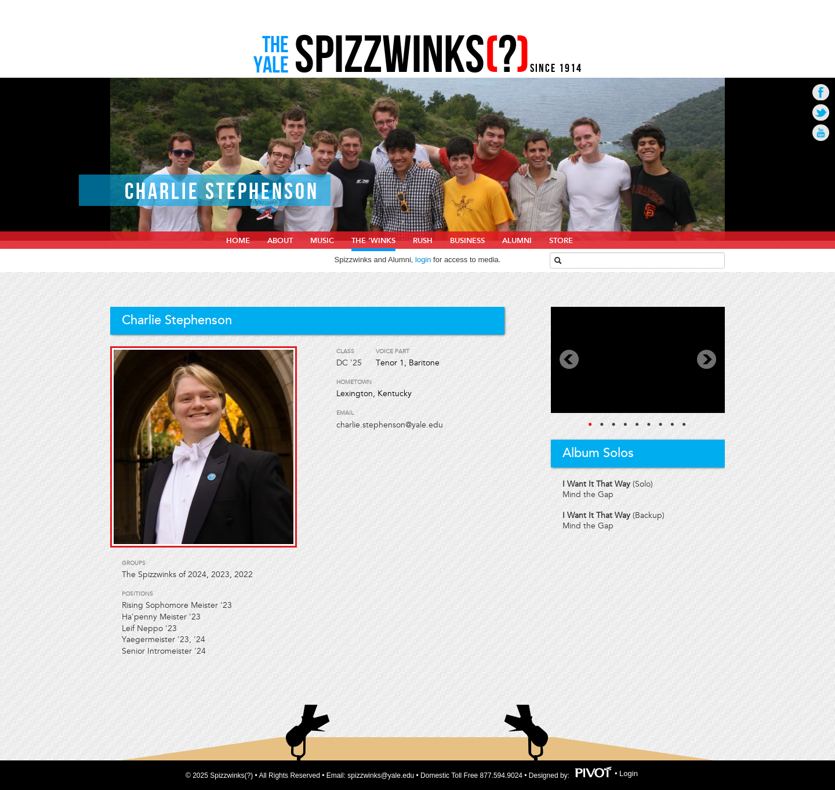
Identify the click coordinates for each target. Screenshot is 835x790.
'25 (356, 363)
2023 (220, 574)
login (423, 259)
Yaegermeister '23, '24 (163, 639)
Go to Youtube (820, 132)
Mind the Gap (587, 494)
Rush (423, 240)
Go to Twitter (820, 112)
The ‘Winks (373, 240)
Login (628, 774)
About (280, 240)
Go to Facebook (820, 92)
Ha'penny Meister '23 (161, 617)
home (238, 240)
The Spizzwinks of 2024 (164, 574)
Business (467, 240)
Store (561, 240)
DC (342, 363)
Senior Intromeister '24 (164, 651)
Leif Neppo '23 (149, 628)
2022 (243, 574)
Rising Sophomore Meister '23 (177, 605)
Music (322, 240)
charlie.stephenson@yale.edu (389, 425)
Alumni (517, 240)
